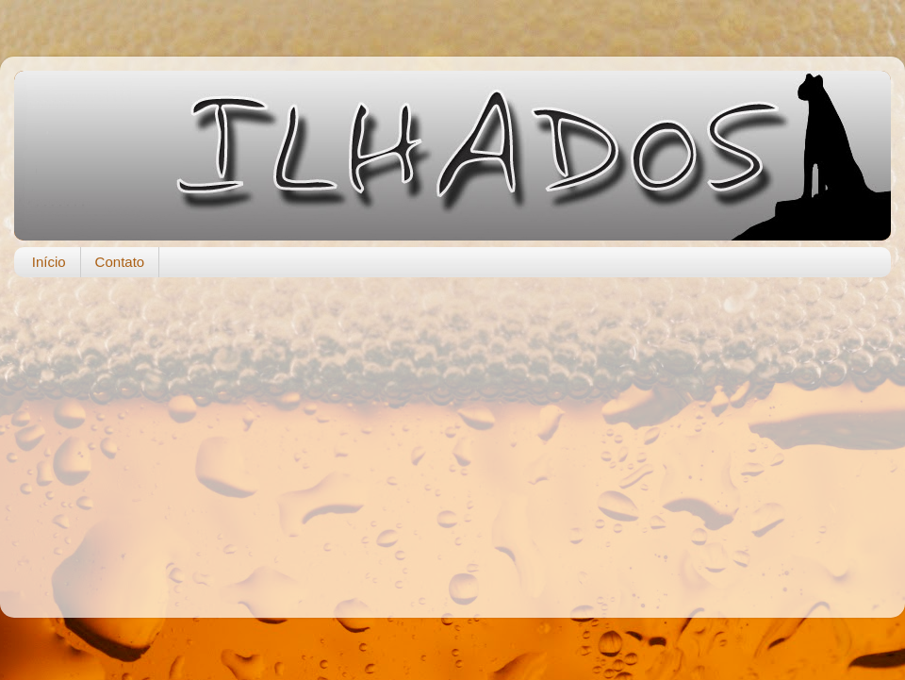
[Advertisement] (453, 438)
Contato (120, 262)
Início (49, 262)
